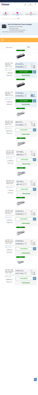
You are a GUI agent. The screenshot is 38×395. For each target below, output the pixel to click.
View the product (26, 75)
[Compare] (34, 72)
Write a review (8, 70)
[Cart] (35, 4)
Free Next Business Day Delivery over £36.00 (17, 14)
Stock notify (24, 129)
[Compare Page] (25, 4)
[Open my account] (30, 4)
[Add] (32, 66)
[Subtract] (25, 66)
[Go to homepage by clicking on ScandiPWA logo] (5, 4)
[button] (19, 52)
